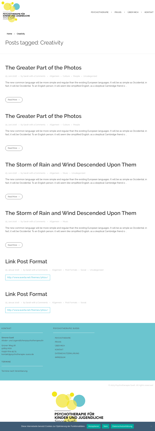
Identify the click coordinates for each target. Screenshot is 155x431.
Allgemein (54, 76)
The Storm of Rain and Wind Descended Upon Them (70, 165)
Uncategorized (90, 76)
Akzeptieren (93, 426)
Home (9, 34)
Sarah (26, 76)
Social (83, 270)
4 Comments (39, 76)
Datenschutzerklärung (122, 426)
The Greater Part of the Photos (43, 68)
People (76, 76)
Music (65, 173)
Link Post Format (26, 261)
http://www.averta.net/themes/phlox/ (27, 277)
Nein (106, 426)
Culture (66, 76)
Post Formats (71, 270)
